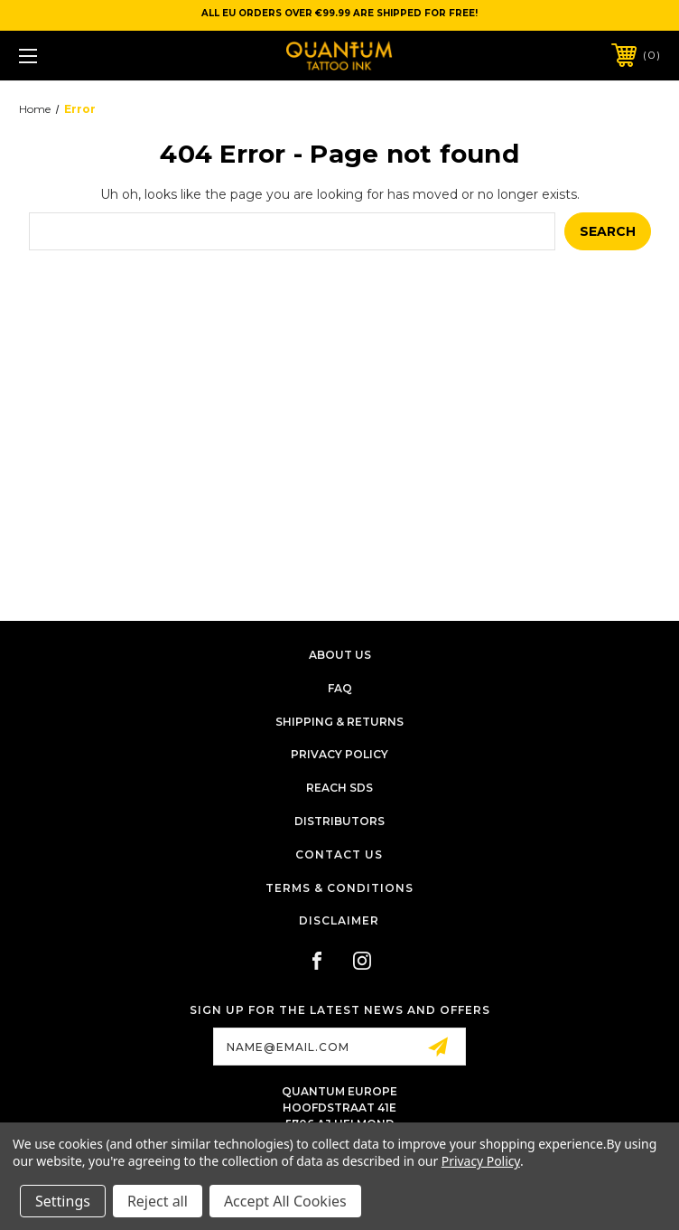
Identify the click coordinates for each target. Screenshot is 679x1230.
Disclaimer (339, 920)
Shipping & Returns (339, 721)
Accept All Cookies (285, 1201)
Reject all (157, 1201)
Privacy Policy (339, 754)
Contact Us (339, 854)
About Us (340, 655)
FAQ (340, 688)
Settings (62, 1201)
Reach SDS (339, 787)
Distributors (339, 821)
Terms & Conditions (339, 888)
